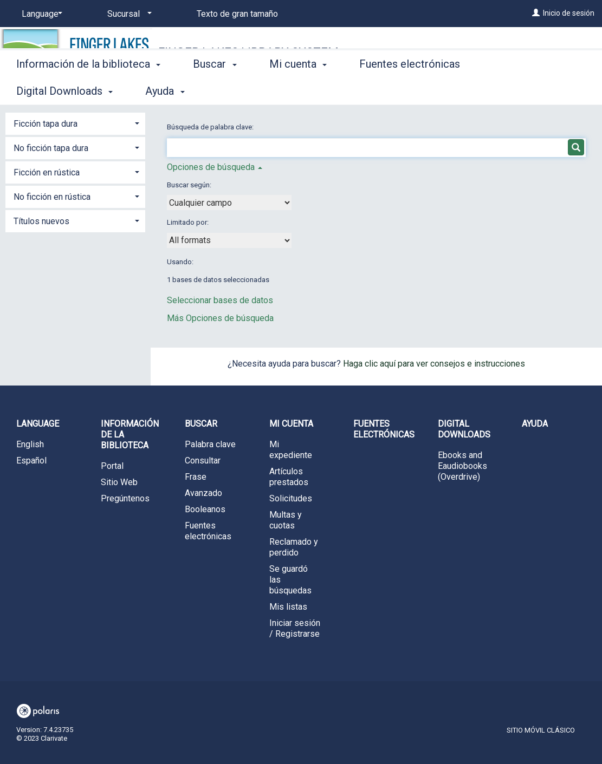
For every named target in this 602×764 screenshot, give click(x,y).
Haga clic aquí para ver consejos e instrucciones (434, 363)
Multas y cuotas (285, 520)
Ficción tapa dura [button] (45, 124)
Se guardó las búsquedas (290, 580)
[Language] (40, 14)
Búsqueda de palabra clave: (211, 127)
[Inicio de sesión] (536, 13)
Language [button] (37, 424)
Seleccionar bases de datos (220, 300)
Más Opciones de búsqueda (220, 318)
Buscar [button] (214, 89)
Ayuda (535, 424)
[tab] (75, 122)
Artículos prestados (288, 476)
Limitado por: (188, 222)
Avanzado (203, 493)
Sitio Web (119, 482)
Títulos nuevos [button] (41, 221)
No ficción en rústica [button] (52, 197)
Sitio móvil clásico (541, 730)
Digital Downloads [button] (464, 429)
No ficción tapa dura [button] (51, 148)
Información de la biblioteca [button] (88, 89)
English (30, 444)
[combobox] (229, 202)
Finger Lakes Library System (248, 52)
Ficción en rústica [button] (47, 172)
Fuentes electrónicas (409, 89)
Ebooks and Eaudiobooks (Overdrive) (462, 466)
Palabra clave (210, 444)
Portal (112, 466)
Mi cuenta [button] (298, 89)
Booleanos (205, 509)
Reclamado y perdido (293, 547)
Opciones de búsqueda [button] (214, 167)
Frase (195, 477)
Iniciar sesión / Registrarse (294, 628)
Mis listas (288, 607)
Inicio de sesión (568, 13)
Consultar (203, 460)
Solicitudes (290, 498)
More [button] (514, 90)
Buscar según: (190, 185)
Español (31, 460)
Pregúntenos (125, 498)
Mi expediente (290, 449)
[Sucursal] (127, 14)
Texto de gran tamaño (237, 14)
